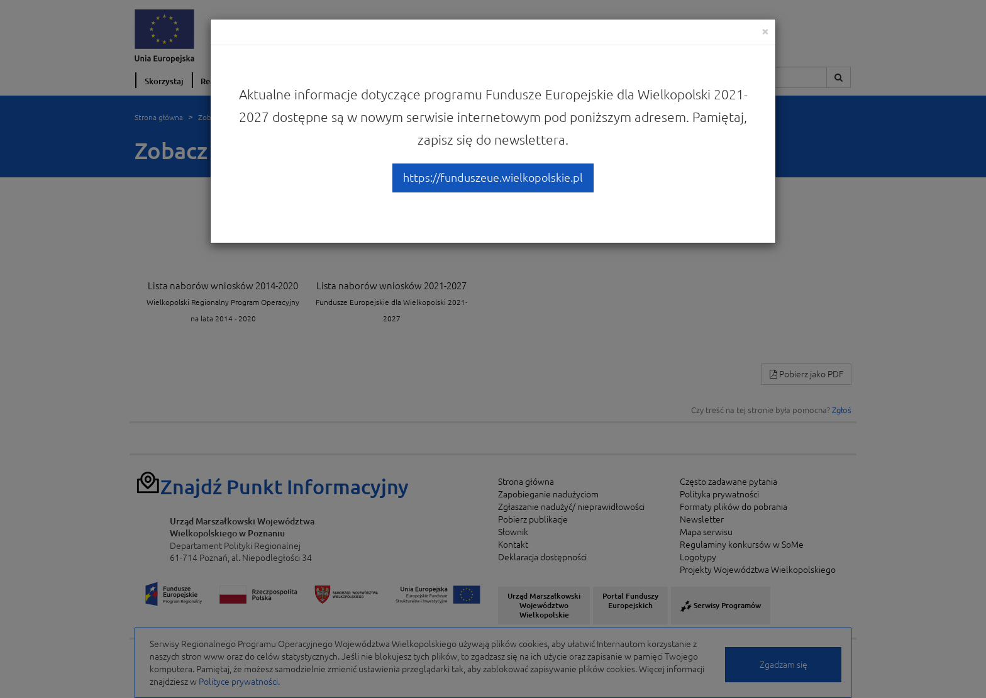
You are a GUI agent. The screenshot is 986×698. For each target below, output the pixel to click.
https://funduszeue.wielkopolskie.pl (493, 177)
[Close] (765, 31)
